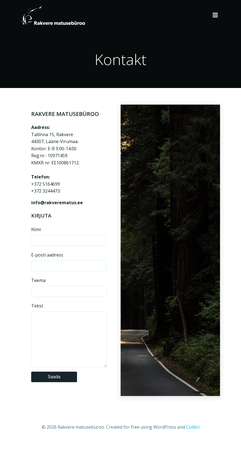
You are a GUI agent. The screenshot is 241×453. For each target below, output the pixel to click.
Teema (69, 287)
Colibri (193, 438)
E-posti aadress (69, 261)
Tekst (69, 340)
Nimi (69, 236)
